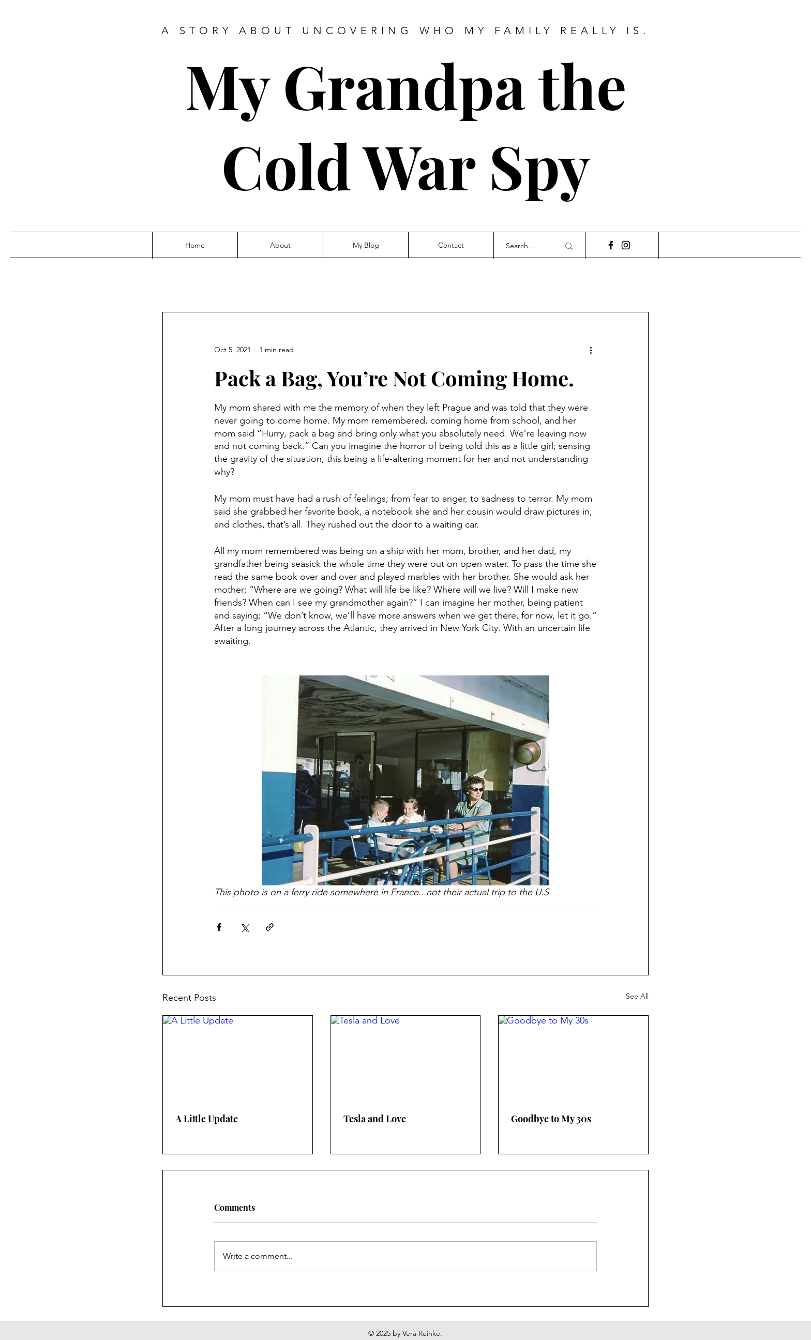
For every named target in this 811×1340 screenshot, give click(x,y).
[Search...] (525, 246)
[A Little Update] (237, 1058)
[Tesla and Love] (405, 1058)
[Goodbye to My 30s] (573, 1058)
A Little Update (206, 1118)
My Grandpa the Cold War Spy (405, 125)
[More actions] (590, 349)
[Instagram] (626, 245)
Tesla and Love (374, 1118)
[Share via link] (270, 927)
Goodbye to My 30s (551, 1118)
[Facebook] (611, 245)
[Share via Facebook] (219, 927)
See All (637, 996)
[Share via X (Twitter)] (244, 927)
